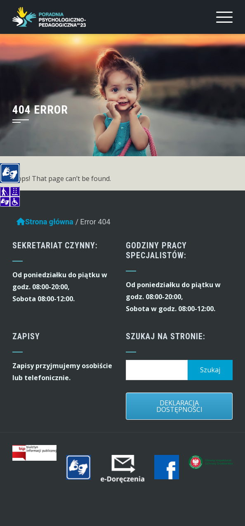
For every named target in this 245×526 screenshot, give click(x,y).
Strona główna (44, 223)
